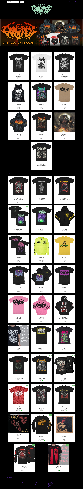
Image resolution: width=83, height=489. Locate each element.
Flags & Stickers (51, 16)
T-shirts (36, 482)
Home (22, 482)
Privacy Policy (50, 484)
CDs (35, 483)
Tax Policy (50, 485)
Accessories (42, 16)
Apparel (35, 16)
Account (69, 1)
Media (29, 16)
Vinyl (35, 484)
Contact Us (50, 482)
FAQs (49, 486)
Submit (21, 1)
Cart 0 (74, 1)
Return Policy (50, 483)
